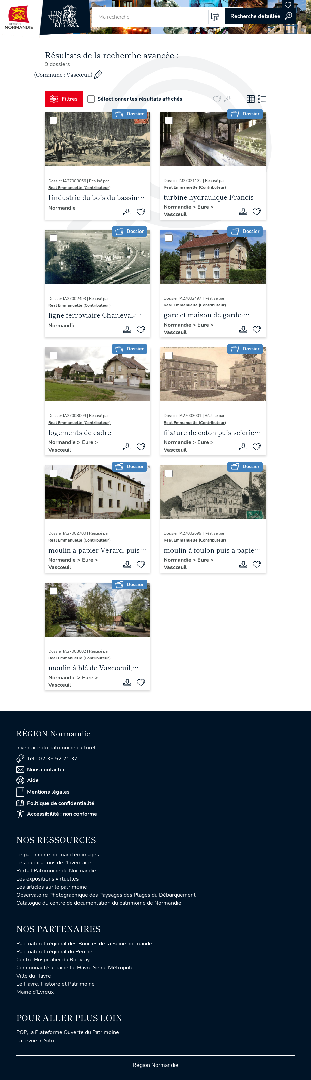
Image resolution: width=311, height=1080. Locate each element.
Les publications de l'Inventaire (53, 862)
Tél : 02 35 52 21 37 (47, 758)
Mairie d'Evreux (35, 992)
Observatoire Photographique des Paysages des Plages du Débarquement (106, 895)
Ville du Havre (33, 976)
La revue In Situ (35, 1040)
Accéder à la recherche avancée (260, 16)
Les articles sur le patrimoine (51, 887)
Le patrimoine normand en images (57, 854)
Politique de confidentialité (55, 803)
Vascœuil (175, 214)
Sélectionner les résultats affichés (134, 99)
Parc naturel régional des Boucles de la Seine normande (84, 943)
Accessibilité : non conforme (56, 814)
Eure (203, 207)
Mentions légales (43, 792)
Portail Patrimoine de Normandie (56, 870)
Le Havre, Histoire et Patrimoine (55, 984)
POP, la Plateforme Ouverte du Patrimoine (67, 1032)
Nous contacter (40, 769)
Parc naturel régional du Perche (54, 951)
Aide (27, 780)
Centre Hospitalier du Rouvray (53, 959)
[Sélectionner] (53, 120)
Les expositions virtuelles (47, 879)
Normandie (62, 208)
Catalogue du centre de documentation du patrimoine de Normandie (98, 903)
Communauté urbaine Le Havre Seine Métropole (75, 967)
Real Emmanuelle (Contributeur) (79, 187)
